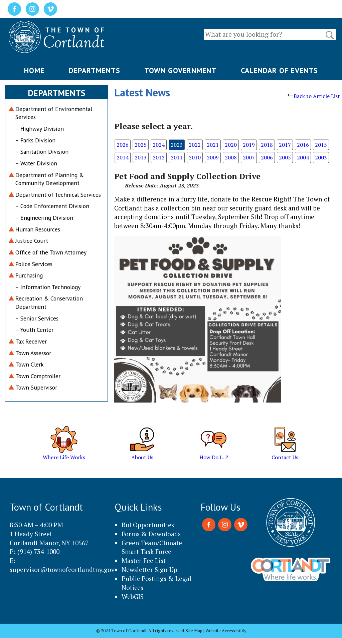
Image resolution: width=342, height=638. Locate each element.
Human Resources (37, 229)
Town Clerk (29, 364)
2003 (321, 157)
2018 (267, 144)
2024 (159, 144)
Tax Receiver (31, 341)
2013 (141, 157)
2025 (141, 144)
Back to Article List (314, 96)
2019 (249, 144)
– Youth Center (34, 330)
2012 (159, 157)
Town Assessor (33, 353)
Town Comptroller (37, 376)
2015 (321, 144)
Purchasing (29, 275)
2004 (303, 157)
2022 (195, 144)
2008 (231, 157)
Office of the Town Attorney (51, 252)
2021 (213, 144)
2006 (267, 157)
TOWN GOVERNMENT (180, 70)
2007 (249, 157)
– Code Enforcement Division (52, 206)
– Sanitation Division (41, 151)
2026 (123, 144)
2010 (195, 157)
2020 (231, 144)
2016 (303, 144)
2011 (177, 157)
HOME (34, 70)
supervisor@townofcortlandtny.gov (62, 569)
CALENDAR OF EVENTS (279, 70)
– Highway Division (39, 128)
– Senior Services (36, 318)
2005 (285, 157)
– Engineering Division (44, 217)
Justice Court (31, 240)
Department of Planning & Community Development (49, 179)
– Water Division (36, 163)
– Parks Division (35, 140)
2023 (177, 144)
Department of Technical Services (58, 194)
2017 (285, 144)
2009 (213, 157)
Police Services (33, 264)
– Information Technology (47, 287)
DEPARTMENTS (94, 70)
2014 (123, 157)
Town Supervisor (36, 387)
